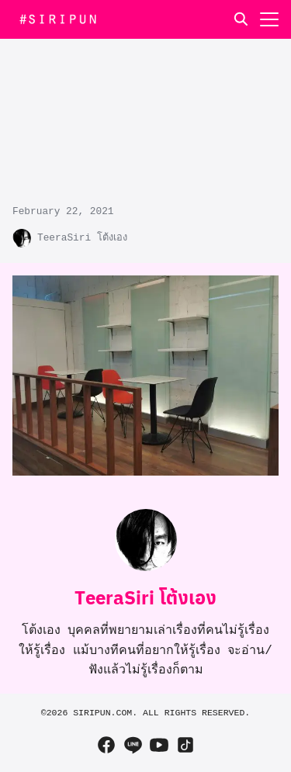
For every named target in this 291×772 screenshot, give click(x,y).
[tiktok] (185, 745)
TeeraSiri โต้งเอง (82, 238)
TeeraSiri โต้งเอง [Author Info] (145, 597)
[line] (133, 745)
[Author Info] (146, 568)
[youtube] (159, 745)
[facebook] (106, 745)
